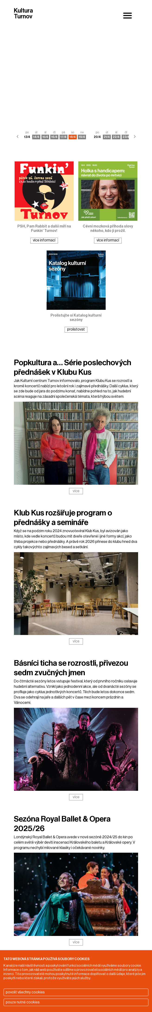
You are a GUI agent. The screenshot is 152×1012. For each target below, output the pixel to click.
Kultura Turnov (23, 14)
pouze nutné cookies (23, 1002)
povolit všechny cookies (25, 992)
